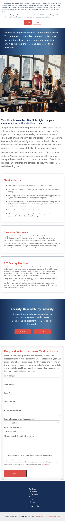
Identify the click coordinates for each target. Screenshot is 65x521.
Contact (33, 502)
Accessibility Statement (53, 516)
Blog (32, 499)
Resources (32, 497)
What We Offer (32, 491)
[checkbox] (32, 455)
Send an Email (42, 332)
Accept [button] (28, 22)
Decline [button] (37, 22)
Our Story (32, 489)
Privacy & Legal (40, 516)
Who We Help (33, 494)
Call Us (23, 332)
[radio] (32, 455)
